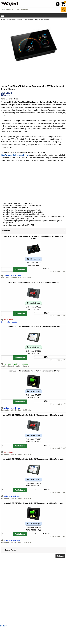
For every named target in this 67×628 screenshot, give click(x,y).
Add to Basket (20, 269)
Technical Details (9, 550)
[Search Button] (63, 9)
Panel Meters (28, 20)
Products (6, 231)
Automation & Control (14, 20)
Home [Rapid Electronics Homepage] (3, 20)
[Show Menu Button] (2, 16)
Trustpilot (3, 626)
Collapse (60, 556)
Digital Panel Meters (42, 20)
